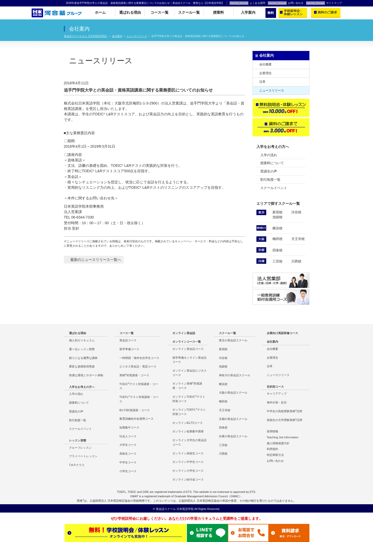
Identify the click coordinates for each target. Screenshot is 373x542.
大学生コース (127, 444)
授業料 (218, 12)
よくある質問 (247, 3)
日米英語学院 (185, 508)
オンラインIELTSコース (187, 422)
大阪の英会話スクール (233, 392)
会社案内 (117, 36)
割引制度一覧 (270, 180)
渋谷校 (296, 212)
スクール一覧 (189, 12)
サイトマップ (324, 3)
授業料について (272, 163)
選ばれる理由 (130, 12)
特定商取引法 (275, 454)
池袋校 (277, 217)
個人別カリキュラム (82, 340)
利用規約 (272, 448)
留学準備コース (129, 349)
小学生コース (127, 471)
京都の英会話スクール (233, 418)
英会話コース (127, 340)
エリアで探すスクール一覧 (278, 203)
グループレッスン (80, 447)
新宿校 (277, 212)
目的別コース (275, 386)
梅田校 (277, 239)
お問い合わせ (285, 3)
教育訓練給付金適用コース (136, 418)
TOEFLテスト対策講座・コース (138, 399)
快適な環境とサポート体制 (86, 375)
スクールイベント (273, 188)
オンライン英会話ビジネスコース (189, 373)
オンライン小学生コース (188, 470)
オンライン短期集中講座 (188, 431)
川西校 (296, 261)
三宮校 (277, 261)
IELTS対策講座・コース (134, 410)
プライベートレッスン (83, 456)
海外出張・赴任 (277, 402)
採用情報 (272, 431)
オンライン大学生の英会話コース (189, 442)
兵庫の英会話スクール (233, 436)
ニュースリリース (136, 36)
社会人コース (127, 436)
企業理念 (265, 73)
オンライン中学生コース (188, 461)
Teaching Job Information (283, 437)
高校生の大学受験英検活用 (284, 419)
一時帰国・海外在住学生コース (139, 357)
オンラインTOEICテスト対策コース (188, 399)
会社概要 (265, 64)
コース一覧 (159, 12)
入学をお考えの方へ (272, 147)
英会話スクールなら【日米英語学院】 (86, 36)
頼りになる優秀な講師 (83, 357)
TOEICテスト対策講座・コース (138, 386)
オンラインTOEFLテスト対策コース (189, 412)
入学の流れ (268, 155)
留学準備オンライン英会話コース (189, 360)
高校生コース (127, 453)
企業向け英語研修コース (282, 333)
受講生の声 (268, 171)
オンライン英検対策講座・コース (187, 385)
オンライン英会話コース (188, 348)
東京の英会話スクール (233, 340)
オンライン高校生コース (188, 453)
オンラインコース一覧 (186, 341)
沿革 (262, 81)
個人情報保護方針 (278, 443)
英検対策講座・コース (134, 375)
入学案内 (248, 12)
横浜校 (277, 228)
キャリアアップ (277, 393)
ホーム (100, 12)
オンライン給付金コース (188, 479)
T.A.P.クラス (77, 464)
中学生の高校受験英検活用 (284, 411)
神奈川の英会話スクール (234, 375)
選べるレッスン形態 (82, 349)
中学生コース (127, 462)
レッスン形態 (77, 440)
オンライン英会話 (183, 333)
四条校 (277, 250)
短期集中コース (129, 427)
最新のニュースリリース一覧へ (95, 260)
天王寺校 (298, 239)
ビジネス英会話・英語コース (137, 366)
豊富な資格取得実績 (82, 366)
